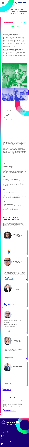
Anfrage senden (5, 435)
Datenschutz (3, 439)
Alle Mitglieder (6, 389)
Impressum (3, 438)
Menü (3, 3)
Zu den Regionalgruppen (9, 410)
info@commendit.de (5, 432)
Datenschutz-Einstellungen (6, 441)
